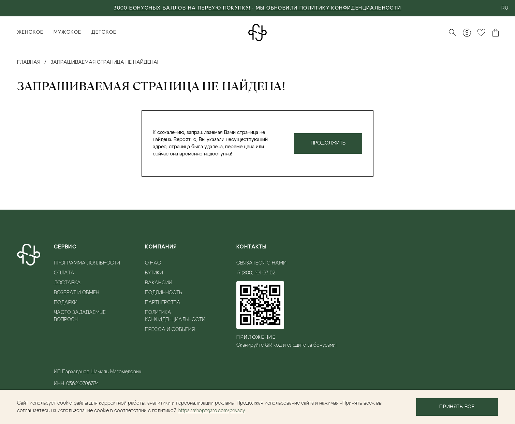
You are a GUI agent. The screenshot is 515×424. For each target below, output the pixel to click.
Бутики (154, 273)
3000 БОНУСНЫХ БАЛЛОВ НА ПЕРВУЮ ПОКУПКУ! (182, 8)
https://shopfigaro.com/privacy (211, 410)
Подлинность (163, 292)
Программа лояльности (87, 263)
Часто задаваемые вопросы (80, 316)
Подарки (65, 302)
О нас (153, 263)
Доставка (67, 283)
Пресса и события (170, 329)
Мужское (67, 32)
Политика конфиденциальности (175, 316)
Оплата (64, 273)
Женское (30, 32)
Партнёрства (162, 302)
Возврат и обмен (76, 292)
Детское (103, 32)
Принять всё (456, 407)
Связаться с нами (261, 263)
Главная (28, 62)
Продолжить (328, 143)
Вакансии (158, 283)
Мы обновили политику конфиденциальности (328, 8)
